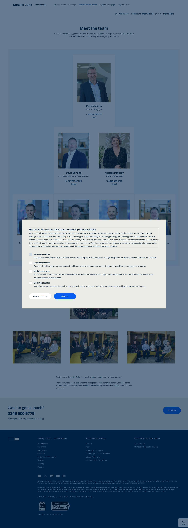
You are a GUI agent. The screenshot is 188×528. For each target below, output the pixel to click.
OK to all (64, 296)
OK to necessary (40, 296)
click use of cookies (120, 243)
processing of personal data (144, 243)
